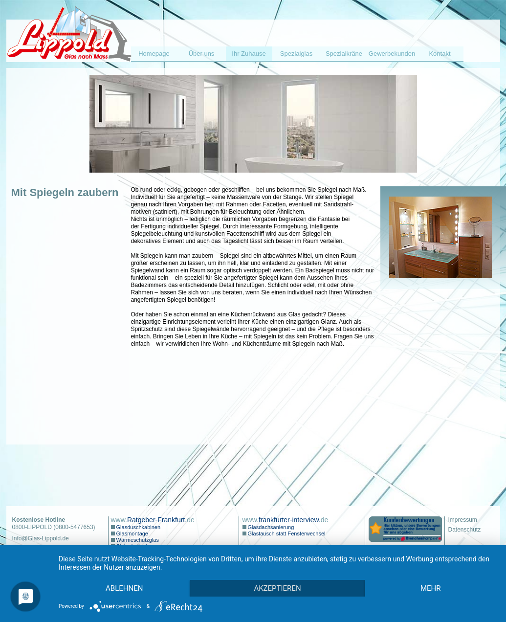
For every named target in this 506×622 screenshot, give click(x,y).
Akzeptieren (277, 588)
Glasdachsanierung (270, 527)
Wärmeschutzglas (137, 540)
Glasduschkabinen (138, 527)
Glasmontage (131, 533)
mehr (430, 588)
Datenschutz (464, 529)
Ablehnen (124, 588)
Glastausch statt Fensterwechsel (286, 533)
